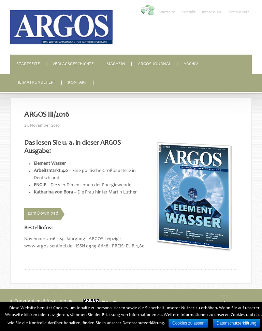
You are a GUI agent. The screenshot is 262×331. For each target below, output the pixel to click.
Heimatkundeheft (35, 83)
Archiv (191, 64)
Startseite (167, 12)
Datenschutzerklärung (237, 323)
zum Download (43, 213)
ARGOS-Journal (154, 64)
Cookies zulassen (188, 323)
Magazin (115, 64)
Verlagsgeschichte (73, 64)
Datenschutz (238, 12)
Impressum (211, 12)
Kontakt (188, 12)
